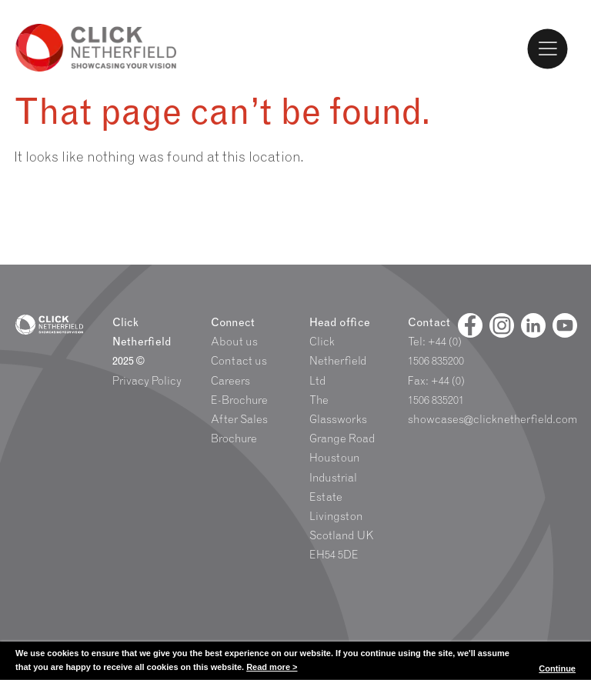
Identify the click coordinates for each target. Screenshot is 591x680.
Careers (230, 381)
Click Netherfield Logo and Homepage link (96, 48)
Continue (557, 668)
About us (234, 341)
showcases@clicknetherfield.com (492, 419)
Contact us (239, 361)
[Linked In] (533, 325)
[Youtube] (564, 325)
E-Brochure (239, 400)
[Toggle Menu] (548, 48)
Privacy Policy (147, 381)
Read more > (271, 667)
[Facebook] (470, 325)
